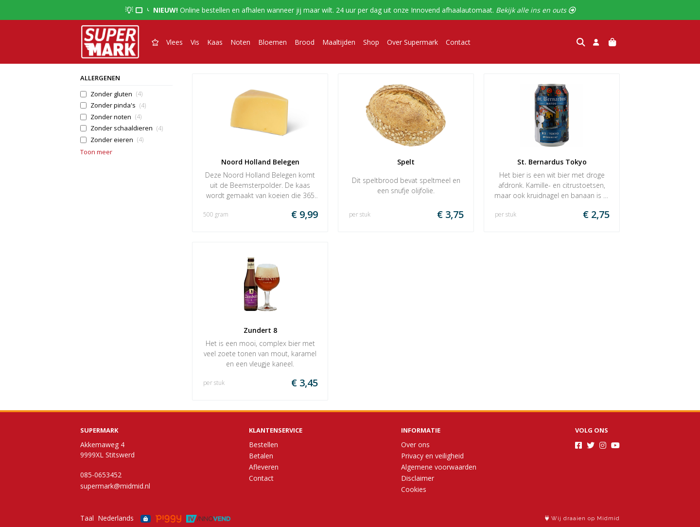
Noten (240, 42)
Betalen (261, 455)
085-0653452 (101, 474)
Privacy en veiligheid (432, 455)
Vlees (174, 42)
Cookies (413, 489)
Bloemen (272, 42)
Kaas (215, 42)
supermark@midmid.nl (115, 486)
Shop (371, 42)
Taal (87, 518)
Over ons (415, 444)
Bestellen (263, 444)
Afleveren (264, 467)
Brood (305, 42)
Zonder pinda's (118, 105)
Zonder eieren (116, 140)
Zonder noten (115, 117)
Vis (195, 42)
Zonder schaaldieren (126, 128)
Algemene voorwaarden (438, 467)
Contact (458, 42)
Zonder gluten (116, 94)
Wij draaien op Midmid (582, 518)
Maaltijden (338, 42)
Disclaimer (417, 478)
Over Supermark (412, 42)
